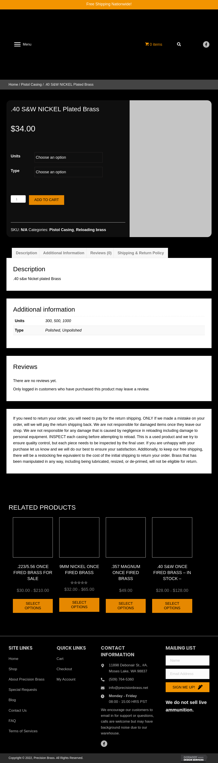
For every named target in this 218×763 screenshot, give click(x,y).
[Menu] (22, 44)
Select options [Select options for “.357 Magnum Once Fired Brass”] (126, 606)
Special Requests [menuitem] (23, 690)
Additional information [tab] (63, 253)
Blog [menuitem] (12, 700)
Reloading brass (91, 230)
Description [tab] (26, 253)
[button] (206, 44)
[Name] (187, 660)
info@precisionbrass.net (128, 688)
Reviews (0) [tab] (101, 253)
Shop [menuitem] (13, 669)
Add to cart (46, 200)
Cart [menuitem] (60, 659)
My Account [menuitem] (66, 679)
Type (15, 171)
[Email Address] (187, 674)
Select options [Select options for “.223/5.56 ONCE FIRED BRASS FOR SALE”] (33, 606)
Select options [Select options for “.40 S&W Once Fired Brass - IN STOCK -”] (172, 606)
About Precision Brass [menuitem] (26, 679)
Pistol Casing (31, 84)
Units (15, 156)
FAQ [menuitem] (12, 721)
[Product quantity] (18, 199)
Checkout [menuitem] (64, 669)
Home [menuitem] (13, 659)
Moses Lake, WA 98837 (128, 671)
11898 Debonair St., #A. (128, 665)
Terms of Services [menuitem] (23, 731)
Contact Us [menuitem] (18, 710)
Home (13, 84)
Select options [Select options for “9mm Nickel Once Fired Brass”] (79, 604)
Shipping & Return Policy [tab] (141, 253)
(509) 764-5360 (121, 679)
